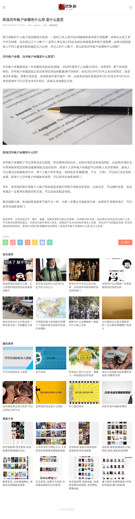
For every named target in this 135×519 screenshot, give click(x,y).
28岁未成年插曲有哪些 (117, 394)
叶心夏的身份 (84, 394)
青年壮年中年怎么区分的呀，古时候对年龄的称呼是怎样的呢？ (84, 275)
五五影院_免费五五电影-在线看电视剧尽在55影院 (51, 471)
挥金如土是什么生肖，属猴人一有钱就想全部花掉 (84, 362)
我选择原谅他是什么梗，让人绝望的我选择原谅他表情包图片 (18, 275)
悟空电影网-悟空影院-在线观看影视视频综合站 (18, 437)
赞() (125, 242)
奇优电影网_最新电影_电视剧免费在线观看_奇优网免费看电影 (84, 473)
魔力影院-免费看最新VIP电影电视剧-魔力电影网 (117, 471)
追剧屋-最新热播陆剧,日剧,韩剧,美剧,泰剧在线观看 (117, 437)
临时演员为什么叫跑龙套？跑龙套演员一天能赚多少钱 (18, 311)
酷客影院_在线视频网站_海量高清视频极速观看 (18, 471)
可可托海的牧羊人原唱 (18, 360)
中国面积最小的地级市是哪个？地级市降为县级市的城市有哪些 (51, 313)
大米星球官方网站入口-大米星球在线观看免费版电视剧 (51, 437)
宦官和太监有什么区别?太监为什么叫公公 (51, 273)
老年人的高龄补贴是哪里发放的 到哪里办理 (117, 362)
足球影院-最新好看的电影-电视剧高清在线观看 (84, 437)
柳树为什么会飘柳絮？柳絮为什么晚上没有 (84, 311)
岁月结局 (51, 360)
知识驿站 (52, 226)
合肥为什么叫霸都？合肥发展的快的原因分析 (117, 273)
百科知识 (53, 25)
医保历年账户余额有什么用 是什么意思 (81, 226)
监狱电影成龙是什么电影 (51, 394)
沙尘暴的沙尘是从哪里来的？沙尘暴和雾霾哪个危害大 (117, 313)
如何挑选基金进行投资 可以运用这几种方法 (18, 396)
